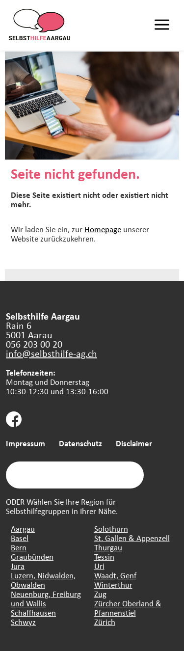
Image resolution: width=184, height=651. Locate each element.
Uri (99, 565)
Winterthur (113, 584)
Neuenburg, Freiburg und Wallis (46, 598)
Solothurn (111, 528)
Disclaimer (134, 443)
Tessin (104, 556)
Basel (19, 537)
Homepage (102, 229)
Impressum (25, 443)
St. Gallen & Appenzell (132, 537)
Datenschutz (80, 443)
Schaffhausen (33, 612)
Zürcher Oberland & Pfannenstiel (127, 607)
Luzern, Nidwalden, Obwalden (43, 580)
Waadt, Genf (115, 575)
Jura (18, 565)
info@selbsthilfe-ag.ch (51, 353)
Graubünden (32, 556)
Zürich (104, 621)
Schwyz (23, 621)
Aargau (23, 528)
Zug (100, 593)
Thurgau (108, 547)
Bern (18, 547)
